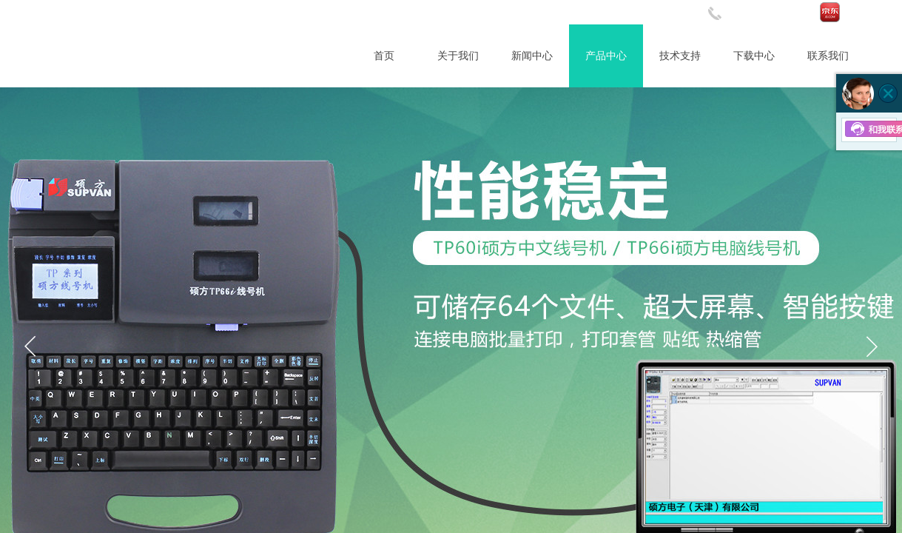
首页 (384, 55)
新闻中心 (532, 55)
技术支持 (680, 55)
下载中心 (754, 55)
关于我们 (458, 55)
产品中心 (606, 55)
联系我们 (828, 55)
